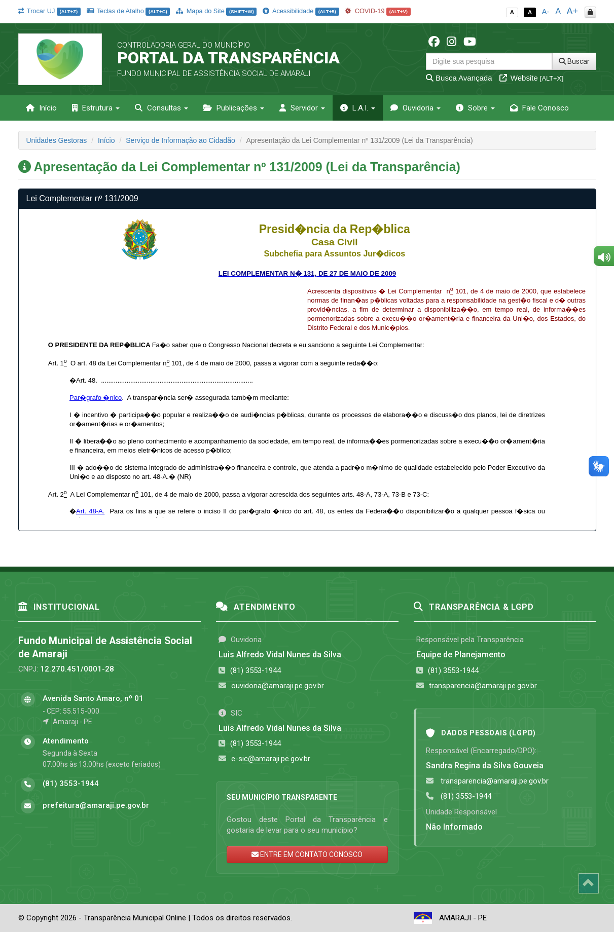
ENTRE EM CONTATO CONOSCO (307, 854)
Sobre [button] (475, 108)
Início (41, 108)
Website (531, 77)
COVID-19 (378, 11)
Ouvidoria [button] (415, 108)
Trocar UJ (49, 11)
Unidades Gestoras (56, 140)
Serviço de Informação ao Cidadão (180, 140)
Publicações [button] (233, 108)
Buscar (574, 61)
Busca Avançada (459, 77)
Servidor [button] (302, 108)
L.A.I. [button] (357, 108)
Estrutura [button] (96, 108)
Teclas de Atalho (128, 11)
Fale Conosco (539, 108)
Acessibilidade (301, 11)
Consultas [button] (161, 108)
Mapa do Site (216, 11)
